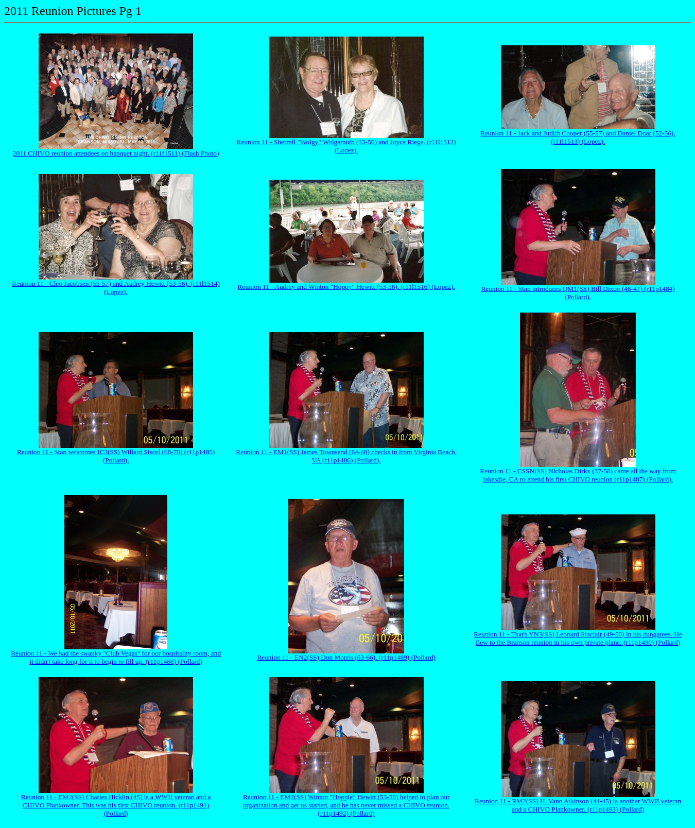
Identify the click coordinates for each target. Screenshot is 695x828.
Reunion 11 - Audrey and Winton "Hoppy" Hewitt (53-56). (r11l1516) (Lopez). (346, 286)
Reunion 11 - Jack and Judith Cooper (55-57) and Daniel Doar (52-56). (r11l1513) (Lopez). (577, 137)
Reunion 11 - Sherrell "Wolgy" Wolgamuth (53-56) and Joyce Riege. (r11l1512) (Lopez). (346, 146)
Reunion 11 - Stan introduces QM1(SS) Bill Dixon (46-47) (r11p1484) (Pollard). (577, 293)
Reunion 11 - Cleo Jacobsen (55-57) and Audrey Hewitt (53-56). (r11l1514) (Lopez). (116, 288)
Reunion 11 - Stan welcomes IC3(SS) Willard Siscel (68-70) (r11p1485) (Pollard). (116, 456)
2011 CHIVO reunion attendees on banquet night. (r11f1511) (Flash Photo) (116, 153)
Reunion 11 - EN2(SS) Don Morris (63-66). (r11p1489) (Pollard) (346, 657)
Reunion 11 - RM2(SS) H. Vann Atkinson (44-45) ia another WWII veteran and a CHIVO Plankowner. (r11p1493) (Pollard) (578, 805)
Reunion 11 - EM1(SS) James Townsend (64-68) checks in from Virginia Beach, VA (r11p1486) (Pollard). (346, 456)
